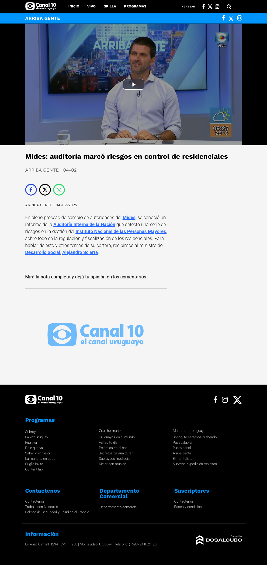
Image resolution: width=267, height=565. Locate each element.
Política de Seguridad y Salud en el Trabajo (57, 512)
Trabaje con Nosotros (41, 507)
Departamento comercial (118, 507)
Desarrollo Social (42, 252)
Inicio (73, 6)
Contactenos (35, 501)
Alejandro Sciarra (80, 252)
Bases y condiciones (189, 507)
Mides (129, 217)
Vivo (91, 6)
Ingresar (187, 6)
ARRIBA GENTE (38, 205)
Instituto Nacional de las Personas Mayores (121, 231)
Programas (135, 6)
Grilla (110, 6)
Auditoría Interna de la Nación (84, 224)
